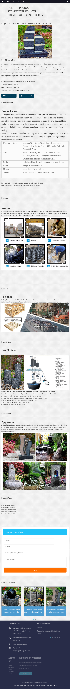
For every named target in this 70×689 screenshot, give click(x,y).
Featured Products (29, 685)
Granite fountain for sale (8, 509)
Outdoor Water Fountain (8, 512)
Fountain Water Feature (8, 505)
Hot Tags (37, 685)
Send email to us (10, 96)
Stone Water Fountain (23, 11)
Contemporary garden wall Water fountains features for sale (22, 185)
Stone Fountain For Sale (8, 514)
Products (25, 8)
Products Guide (18, 685)
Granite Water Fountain (24, 15)
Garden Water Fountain (8, 507)
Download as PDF (27, 96)
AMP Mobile (53, 685)
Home (11, 8)
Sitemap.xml (45, 685)
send (35, 570)
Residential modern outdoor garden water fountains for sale (25, 183)
